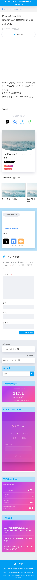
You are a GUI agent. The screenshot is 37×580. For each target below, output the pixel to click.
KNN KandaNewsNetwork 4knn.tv (19, 3)
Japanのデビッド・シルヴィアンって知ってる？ (18, 540)
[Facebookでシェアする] (15, 122)
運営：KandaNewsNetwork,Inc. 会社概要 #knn (18, 569)
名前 (4, 303)
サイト (5, 323)
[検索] (32, 374)
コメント (7, 274)
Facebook (13, 245)
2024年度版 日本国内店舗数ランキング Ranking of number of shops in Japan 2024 (17, 531)
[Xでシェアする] (8, 122)
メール (5, 313)
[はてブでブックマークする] (22, 122)
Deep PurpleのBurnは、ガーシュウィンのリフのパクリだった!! (18, 548)
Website (21, 245)
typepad (16, 178)
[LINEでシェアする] (29, 122)
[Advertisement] (18, 58)
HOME (18, 564)
